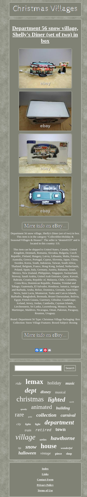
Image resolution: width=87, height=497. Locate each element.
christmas (30, 399)
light (37, 424)
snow (30, 447)
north (71, 402)
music (70, 383)
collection (46, 415)
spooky (24, 409)
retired (43, 430)
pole (30, 416)
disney (45, 392)
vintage (45, 453)
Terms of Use (45, 490)
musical (60, 392)
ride (18, 383)
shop (69, 453)
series (43, 439)
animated (41, 407)
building (63, 408)
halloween (27, 453)
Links (45, 474)
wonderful (66, 448)
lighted (56, 399)
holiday (54, 382)
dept (30, 390)
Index (45, 468)
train (28, 430)
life (19, 448)
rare (19, 414)
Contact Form (45, 479)
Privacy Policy (45, 485)
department (59, 422)
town (61, 429)
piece (58, 453)
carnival (68, 415)
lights (28, 424)
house (49, 446)
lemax (34, 381)
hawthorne (63, 438)
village (25, 437)
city (18, 424)
